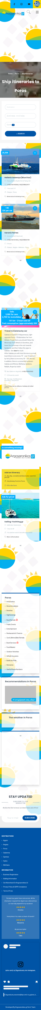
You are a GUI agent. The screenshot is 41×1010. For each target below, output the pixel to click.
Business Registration (10, 874)
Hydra (5, 861)
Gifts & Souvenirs (12, 656)
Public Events (11, 624)
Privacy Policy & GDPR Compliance (15, 887)
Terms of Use (8, 891)
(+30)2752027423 (27, 371)
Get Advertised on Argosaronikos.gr (15, 883)
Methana (6, 865)
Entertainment (12, 629)
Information (11, 602)
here (15, 351)
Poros (17, 73)
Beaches (10, 610)
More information (13, 537)
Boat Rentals (12, 619)
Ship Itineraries (27, 73)
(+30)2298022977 (24, 184)
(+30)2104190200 (12, 184)
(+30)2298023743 (24, 240)
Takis (20, 936)
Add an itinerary (12, 472)
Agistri (5, 840)
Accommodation (12, 606)
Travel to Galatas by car (15, 331)
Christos (20, 910)
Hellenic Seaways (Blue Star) (17, 177)
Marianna (20, 923)
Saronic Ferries (11, 233)
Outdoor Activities (13, 652)
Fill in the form (12, 485)
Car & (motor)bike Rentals (15, 638)
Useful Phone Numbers (15, 669)
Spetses (6, 857)
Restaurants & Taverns (14, 633)
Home (10, 73)
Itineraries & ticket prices (15, 196)
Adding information (10, 879)
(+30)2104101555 (12, 240)
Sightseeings (11, 615)
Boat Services (13, 642)
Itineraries (10, 665)
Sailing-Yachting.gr (13, 521)
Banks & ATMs (12, 660)
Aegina (5, 844)
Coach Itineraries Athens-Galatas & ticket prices (18, 386)
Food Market (11, 647)
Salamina (6, 853)
